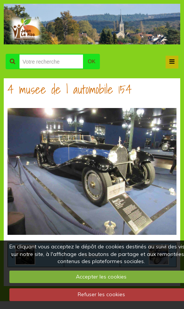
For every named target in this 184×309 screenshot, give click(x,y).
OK (91, 61)
